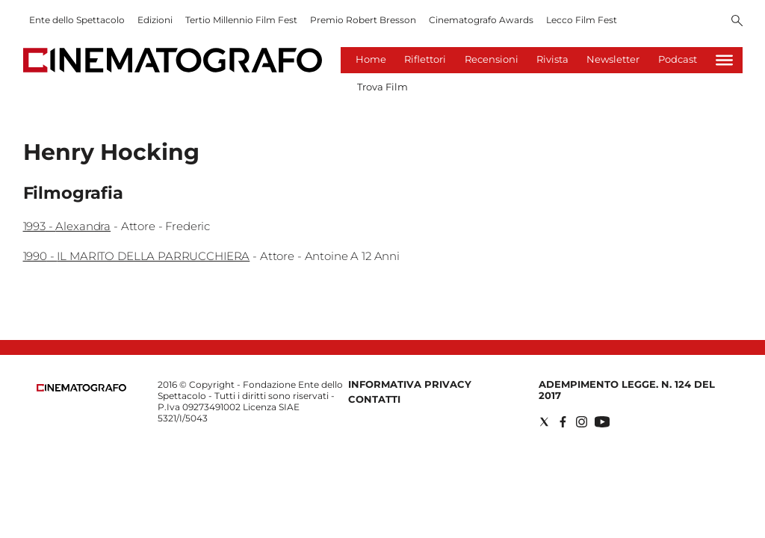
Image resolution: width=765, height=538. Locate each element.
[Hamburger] (724, 60)
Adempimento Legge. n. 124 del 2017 (627, 389)
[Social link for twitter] (544, 421)
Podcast (677, 59)
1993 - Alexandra (67, 226)
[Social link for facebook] (563, 421)
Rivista (552, 59)
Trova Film (382, 87)
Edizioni (155, 19)
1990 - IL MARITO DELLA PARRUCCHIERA (136, 256)
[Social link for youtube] (602, 421)
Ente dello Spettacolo (77, 19)
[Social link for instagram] (581, 421)
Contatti (374, 399)
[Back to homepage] (81, 388)
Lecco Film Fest (581, 19)
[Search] (737, 21)
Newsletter (612, 59)
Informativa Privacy (409, 384)
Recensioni (491, 59)
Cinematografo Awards (481, 19)
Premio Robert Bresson (363, 19)
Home (371, 59)
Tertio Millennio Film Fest (241, 19)
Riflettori (425, 59)
